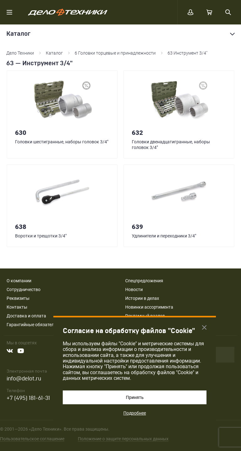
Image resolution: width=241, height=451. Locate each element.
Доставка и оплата (26, 315)
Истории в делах (142, 298)
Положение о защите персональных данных (123, 438)
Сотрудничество (23, 289)
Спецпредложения (144, 280)
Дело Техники (20, 53)
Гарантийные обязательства (36, 324)
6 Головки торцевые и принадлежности (115, 53)
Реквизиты (18, 298)
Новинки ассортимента (149, 307)
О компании (19, 280)
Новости (134, 289)
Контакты (17, 307)
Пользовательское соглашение (32, 438)
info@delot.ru (24, 378)
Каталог (54, 53)
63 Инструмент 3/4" (187, 53)
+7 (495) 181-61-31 (28, 398)
